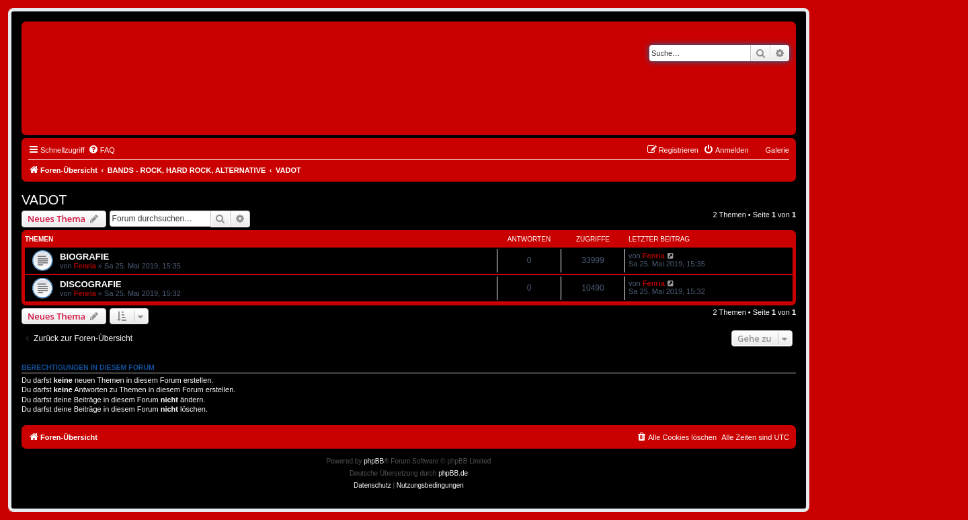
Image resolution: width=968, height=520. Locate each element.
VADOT (44, 199)
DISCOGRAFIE (91, 284)
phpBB (374, 461)
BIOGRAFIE (84, 257)
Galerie (777, 150)
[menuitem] (101, 150)
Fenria (85, 266)
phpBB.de (453, 473)
